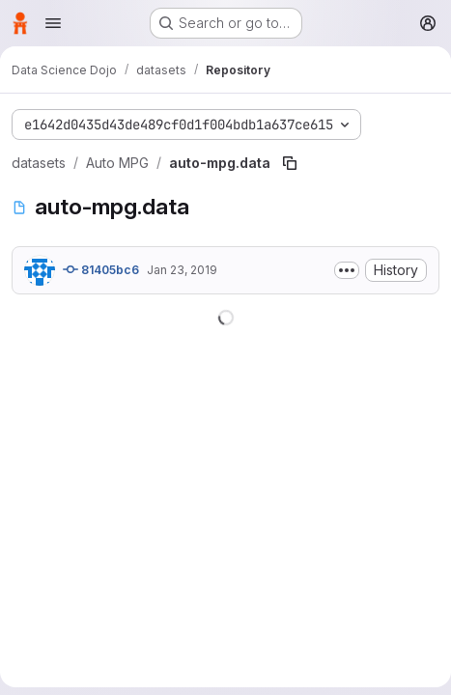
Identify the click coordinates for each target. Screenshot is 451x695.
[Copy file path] (289, 163)
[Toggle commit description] (346, 270)
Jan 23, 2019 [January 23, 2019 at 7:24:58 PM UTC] (182, 270)
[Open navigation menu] (53, 23)
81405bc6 (101, 269)
